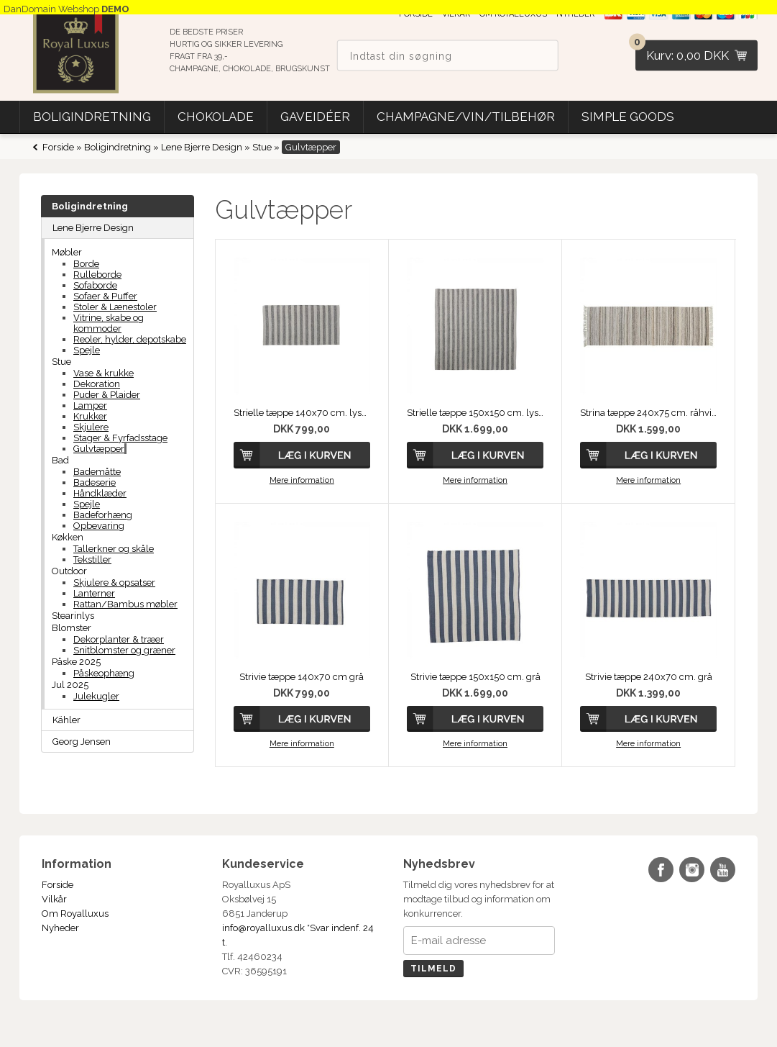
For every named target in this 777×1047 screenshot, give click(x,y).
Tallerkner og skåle (113, 548)
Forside (58, 147)
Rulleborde (97, 274)
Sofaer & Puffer (105, 296)
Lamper (90, 405)
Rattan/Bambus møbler (125, 604)
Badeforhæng (102, 514)
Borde (86, 263)
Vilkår (54, 899)
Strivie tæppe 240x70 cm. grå (648, 676)
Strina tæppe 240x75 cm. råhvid (648, 412)
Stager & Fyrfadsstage (120, 437)
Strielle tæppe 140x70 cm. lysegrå (302, 412)
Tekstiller (92, 559)
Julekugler (96, 696)
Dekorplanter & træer (118, 639)
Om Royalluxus (75, 913)
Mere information (302, 480)
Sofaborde (95, 285)
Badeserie (94, 482)
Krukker (90, 416)
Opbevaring (98, 525)
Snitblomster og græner (124, 650)
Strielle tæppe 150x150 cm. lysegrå (475, 412)
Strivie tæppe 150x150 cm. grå (475, 676)
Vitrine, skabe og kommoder (108, 323)
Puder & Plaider (106, 394)
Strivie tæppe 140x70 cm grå (301, 676)
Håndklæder (100, 493)
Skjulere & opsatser (114, 582)
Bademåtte (97, 471)
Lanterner (94, 593)
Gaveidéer (315, 116)
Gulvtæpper (98, 448)
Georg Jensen (81, 741)
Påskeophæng (103, 673)
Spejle (86, 350)
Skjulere (91, 427)
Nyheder (60, 928)
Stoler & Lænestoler (115, 307)
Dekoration (96, 384)
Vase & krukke (103, 373)
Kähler (66, 720)
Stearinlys (73, 615)
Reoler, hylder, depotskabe (129, 339)
